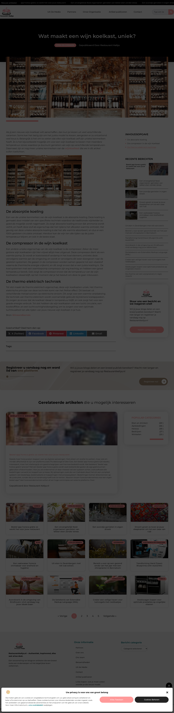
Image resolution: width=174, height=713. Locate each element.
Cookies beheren (151, 700)
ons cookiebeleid (36, 705)
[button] (167, 692)
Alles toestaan (116, 700)
